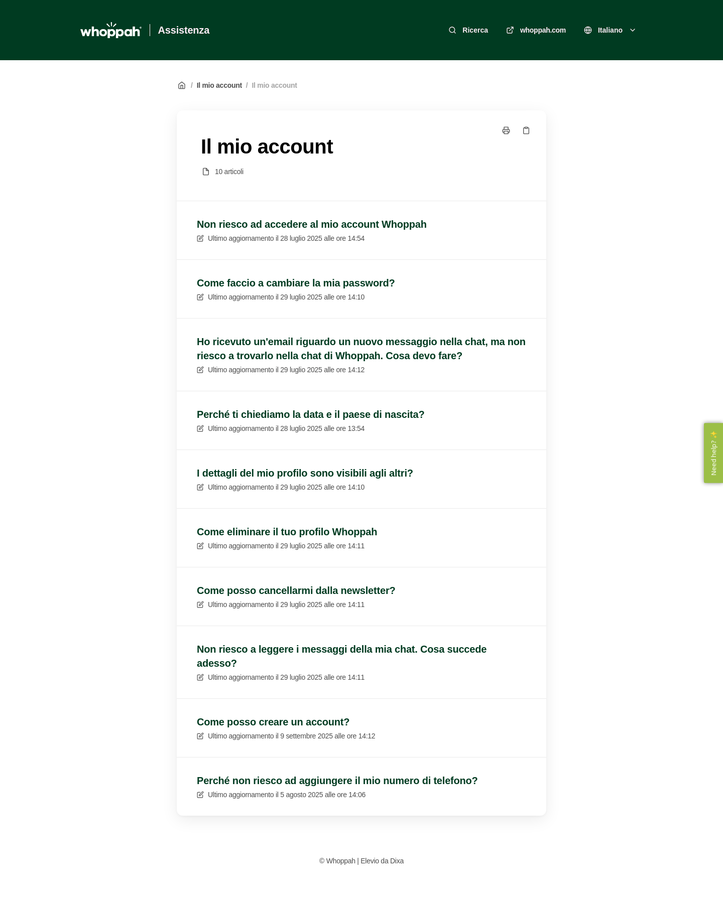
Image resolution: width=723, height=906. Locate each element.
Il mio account (219, 85)
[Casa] (111, 30)
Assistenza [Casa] (184, 30)
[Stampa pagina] (506, 130)
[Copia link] (526, 130)
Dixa (397, 861)
